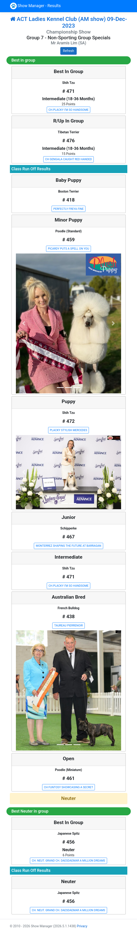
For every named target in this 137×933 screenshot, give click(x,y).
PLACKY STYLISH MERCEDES (68, 430)
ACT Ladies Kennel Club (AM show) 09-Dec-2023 (68, 22)
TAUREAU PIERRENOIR (68, 625)
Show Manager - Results (35, 6)
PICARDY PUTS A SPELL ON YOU (68, 248)
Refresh (68, 51)
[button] (24, 323)
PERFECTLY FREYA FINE (68, 208)
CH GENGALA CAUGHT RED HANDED (68, 159)
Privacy (82, 926)
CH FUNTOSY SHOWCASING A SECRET (68, 787)
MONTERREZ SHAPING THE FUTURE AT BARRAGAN (68, 545)
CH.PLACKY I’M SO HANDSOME (69, 109)
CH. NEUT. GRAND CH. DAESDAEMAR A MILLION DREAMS (68, 860)
